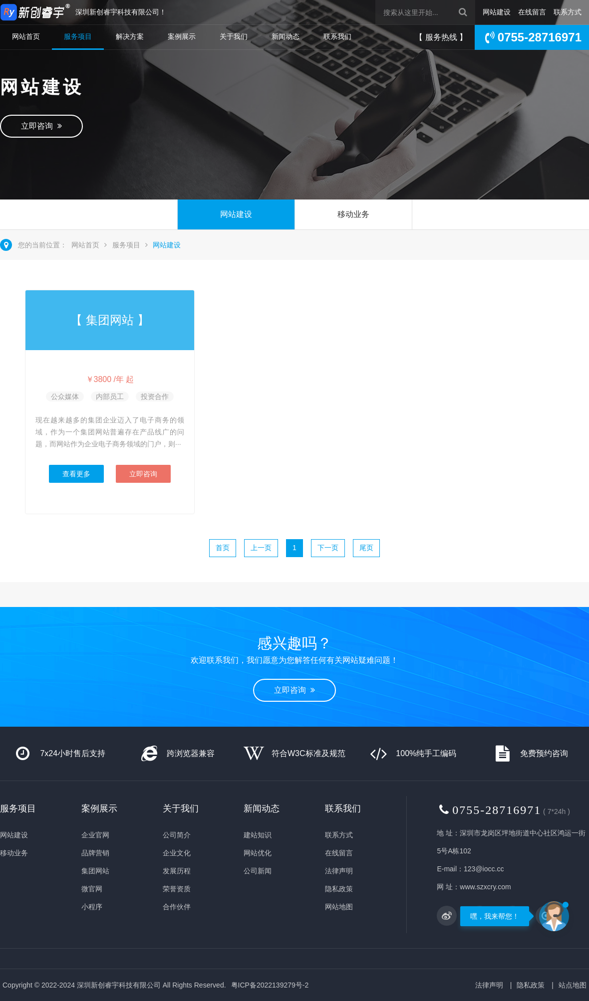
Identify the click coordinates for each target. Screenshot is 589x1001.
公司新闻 (258, 871)
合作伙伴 (177, 907)
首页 (223, 548)
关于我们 (234, 36)
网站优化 (258, 853)
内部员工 (110, 396)
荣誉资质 (177, 889)
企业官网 (95, 835)
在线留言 (532, 12)
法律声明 (339, 871)
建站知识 (258, 835)
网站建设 (497, 12)
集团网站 (95, 871)
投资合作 (155, 396)
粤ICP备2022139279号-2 (270, 985)
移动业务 (353, 214)
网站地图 (339, 907)
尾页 (366, 548)
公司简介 (177, 835)
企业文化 (177, 853)
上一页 (261, 548)
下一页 (327, 548)
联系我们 (337, 36)
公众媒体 (65, 396)
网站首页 (26, 36)
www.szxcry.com (485, 887)
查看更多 (76, 474)
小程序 (91, 907)
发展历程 (177, 871)
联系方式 (568, 12)
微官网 (91, 889)
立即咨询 (41, 126)
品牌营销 (95, 853)
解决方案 (130, 36)
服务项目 (78, 36)
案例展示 (182, 36)
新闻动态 (285, 36)
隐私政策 (339, 889)
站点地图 (573, 985)
